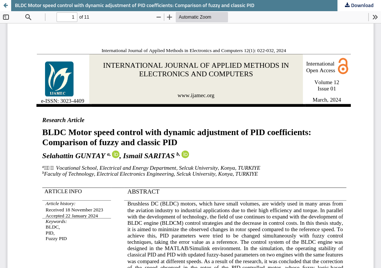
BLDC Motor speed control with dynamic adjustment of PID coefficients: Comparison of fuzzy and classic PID (134, 5)
